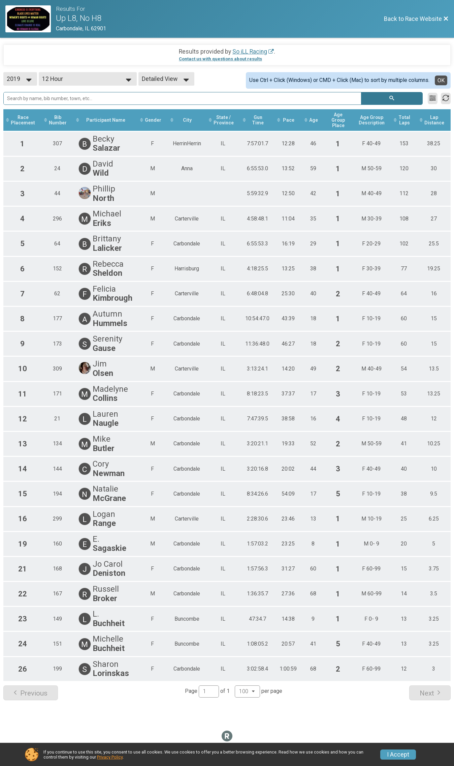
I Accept (398, 754)
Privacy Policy (110, 757)
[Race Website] (30, 18)
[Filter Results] (432, 98)
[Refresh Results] (446, 98)
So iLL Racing (249, 51)
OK (441, 80)
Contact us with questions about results (220, 58)
